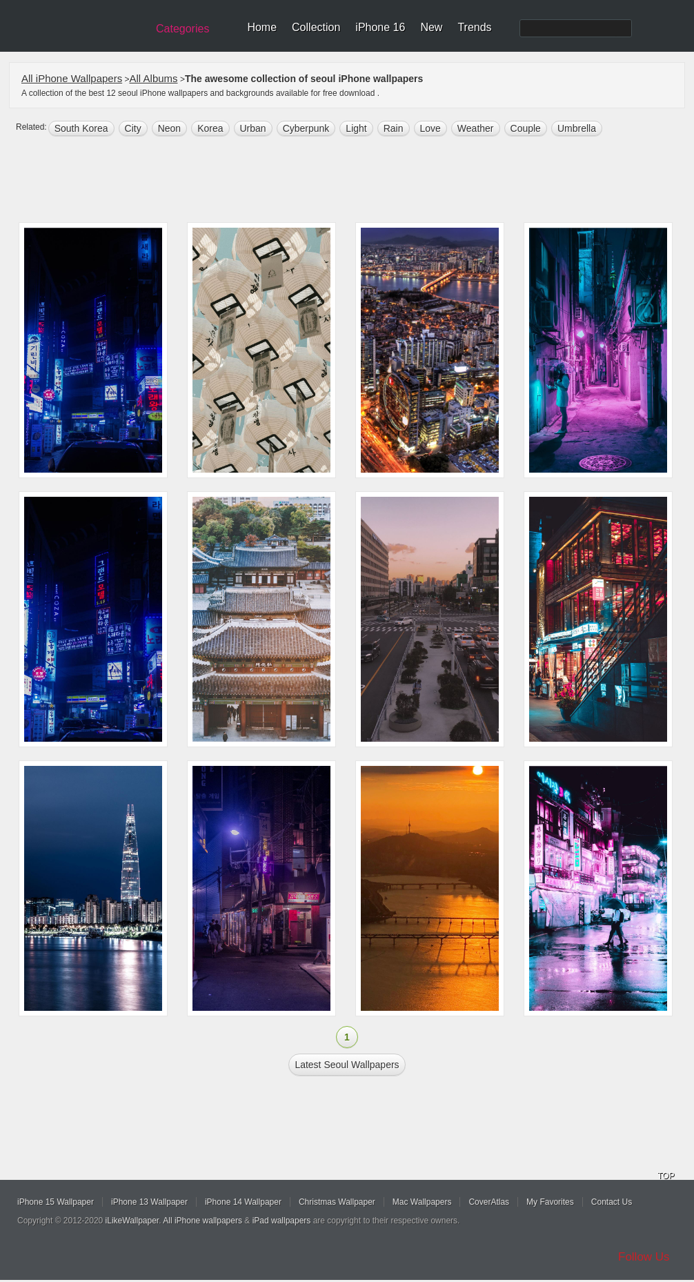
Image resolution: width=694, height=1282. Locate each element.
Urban (253, 128)
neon (169, 128)
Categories (182, 28)
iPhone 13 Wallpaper (149, 1202)
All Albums (154, 78)
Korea (210, 128)
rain (394, 128)
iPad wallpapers (281, 1220)
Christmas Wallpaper (337, 1202)
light (356, 128)
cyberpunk (306, 128)
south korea (81, 128)
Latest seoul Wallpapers (347, 1064)
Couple (525, 128)
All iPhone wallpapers (202, 1220)
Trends (474, 27)
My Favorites (550, 1202)
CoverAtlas (488, 1202)
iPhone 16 (380, 27)
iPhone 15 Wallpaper (55, 1202)
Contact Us (611, 1202)
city (133, 128)
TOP (665, 1176)
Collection (316, 27)
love (430, 128)
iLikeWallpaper (132, 1220)
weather (475, 128)
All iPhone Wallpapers (71, 78)
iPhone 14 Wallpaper (243, 1202)
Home (262, 27)
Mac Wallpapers (422, 1202)
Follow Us (644, 1256)
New (431, 27)
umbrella (576, 128)
